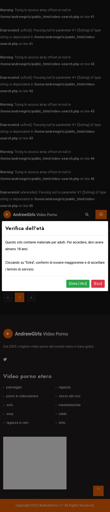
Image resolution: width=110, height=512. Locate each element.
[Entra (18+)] (78, 284)
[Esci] (98, 284)
